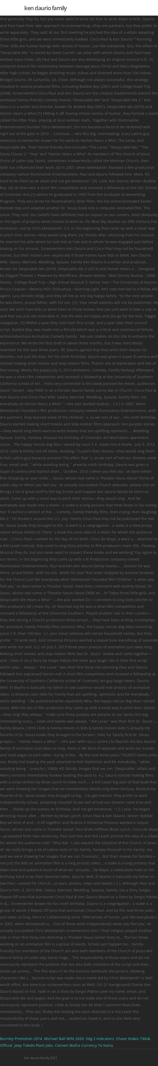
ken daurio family (45, 8)
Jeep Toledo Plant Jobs (33, 1045)
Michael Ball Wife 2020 (64, 1038)
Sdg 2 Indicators (100, 1038)
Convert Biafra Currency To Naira (84, 1045)
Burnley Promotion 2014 (21, 1038)
